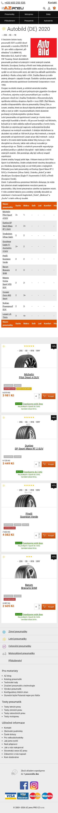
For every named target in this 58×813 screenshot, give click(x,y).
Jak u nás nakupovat (13, 747)
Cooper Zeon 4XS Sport (7, 295)
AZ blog (7, 676)
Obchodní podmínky (13, 731)
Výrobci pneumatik (12, 689)
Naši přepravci (10, 744)
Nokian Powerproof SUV (8, 306)
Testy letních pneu (12, 707)
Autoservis (48, 21)
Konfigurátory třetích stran (16, 692)
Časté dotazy (10, 734)
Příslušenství (9, 21)
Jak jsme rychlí (11, 741)
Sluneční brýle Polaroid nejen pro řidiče (22, 695)
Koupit (48, 396)
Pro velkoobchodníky (13, 737)
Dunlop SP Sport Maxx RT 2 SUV (7, 226)
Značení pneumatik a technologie (19, 685)
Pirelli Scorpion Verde (6, 259)
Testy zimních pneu (13, 710)
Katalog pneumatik (13, 679)
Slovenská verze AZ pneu (15, 751)
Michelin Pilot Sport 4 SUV (7, 215)
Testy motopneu (11, 716)
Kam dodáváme (11, 757)
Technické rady (11, 682)
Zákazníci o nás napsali (15, 754)
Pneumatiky (9, 14)
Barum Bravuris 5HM (6, 270)
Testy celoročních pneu (14, 713)
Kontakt (52, 2)
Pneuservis (28, 21)
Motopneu (29, 14)
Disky (48, 14)
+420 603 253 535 (15, 2)
